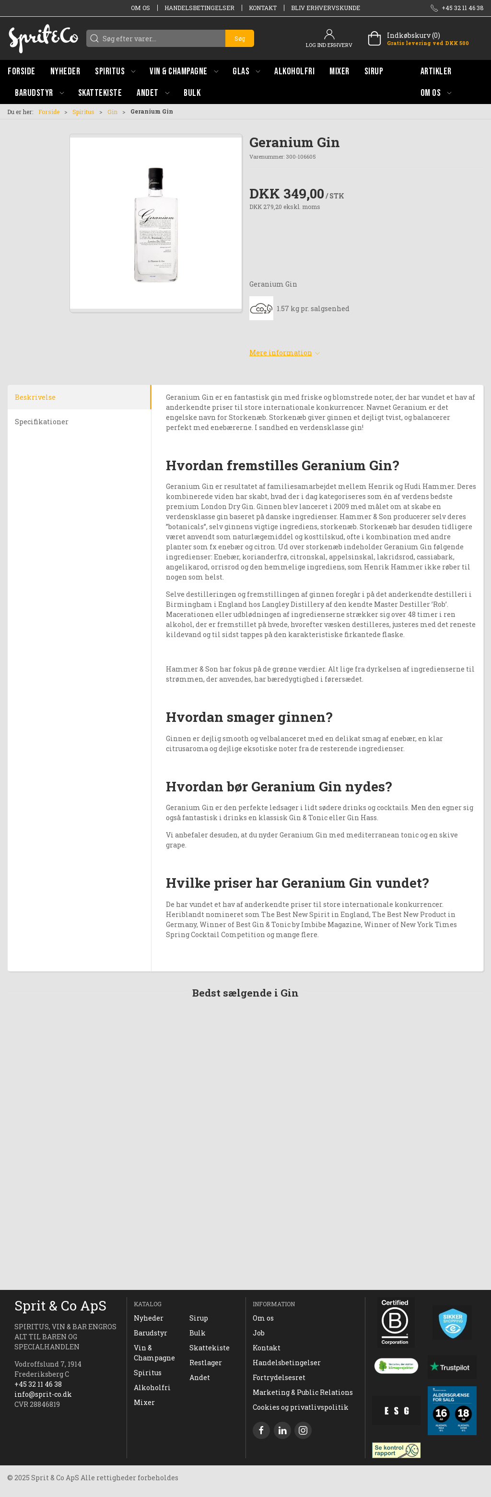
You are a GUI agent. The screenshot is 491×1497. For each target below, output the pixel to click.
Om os (140, 8)
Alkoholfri (152, 1387)
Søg (239, 38)
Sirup (198, 1318)
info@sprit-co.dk (43, 1394)
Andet (199, 1377)
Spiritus (83, 112)
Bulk (197, 1332)
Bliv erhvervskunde (325, 8)
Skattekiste (209, 1347)
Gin (112, 112)
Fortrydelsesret (279, 1377)
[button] (115, 71)
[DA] (43, 38)
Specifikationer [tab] (42, 421)
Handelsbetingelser (199, 8)
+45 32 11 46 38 (38, 1384)
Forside (48, 112)
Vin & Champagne (154, 1352)
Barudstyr (150, 1332)
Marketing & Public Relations (303, 1392)
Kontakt (263, 8)
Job (259, 1332)
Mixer (144, 1402)
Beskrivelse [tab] (35, 397)
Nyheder (149, 1318)
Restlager (205, 1362)
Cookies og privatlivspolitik (301, 1407)
